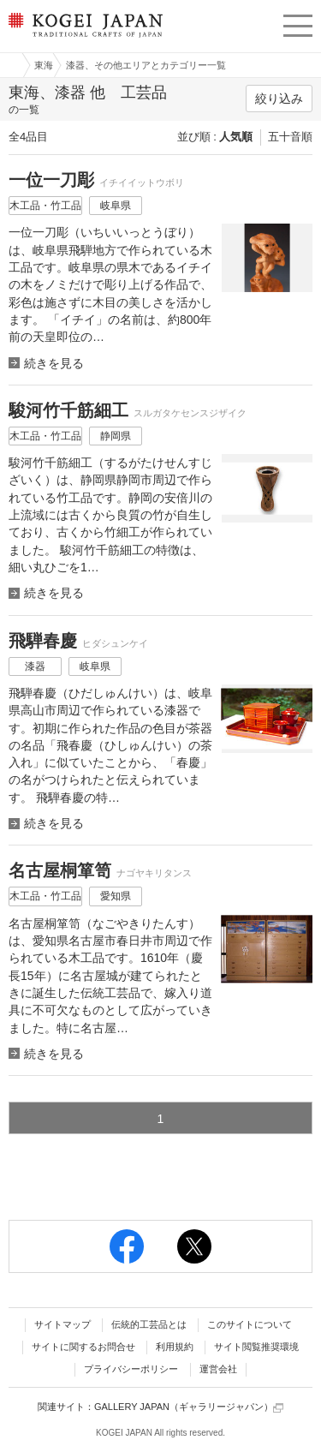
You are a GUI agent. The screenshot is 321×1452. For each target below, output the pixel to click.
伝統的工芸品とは (149, 1324)
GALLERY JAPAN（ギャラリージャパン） (188, 1407)
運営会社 (218, 1369)
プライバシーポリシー (131, 1369)
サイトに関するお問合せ (83, 1346)
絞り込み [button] (279, 98)
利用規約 (174, 1346)
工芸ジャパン (9, 65)
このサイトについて (249, 1324)
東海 (43, 65)
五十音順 (290, 136)
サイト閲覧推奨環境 (256, 1346)
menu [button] (297, 23)
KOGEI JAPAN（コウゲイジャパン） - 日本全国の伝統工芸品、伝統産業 (84, 39)
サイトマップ (62, 1324)
